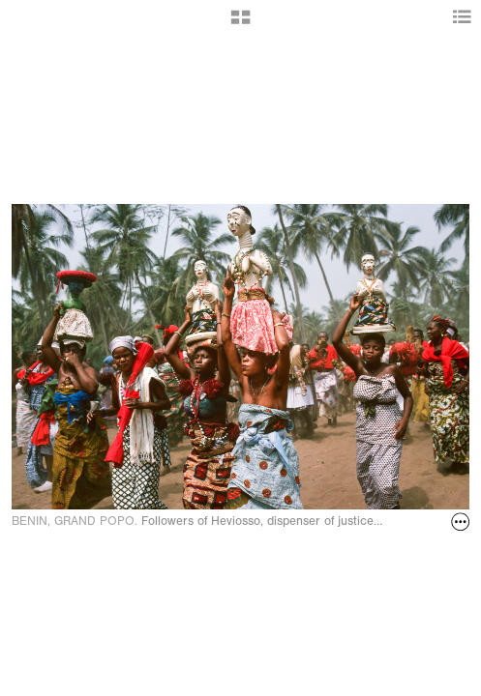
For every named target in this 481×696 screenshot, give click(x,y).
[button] (240, 24)
